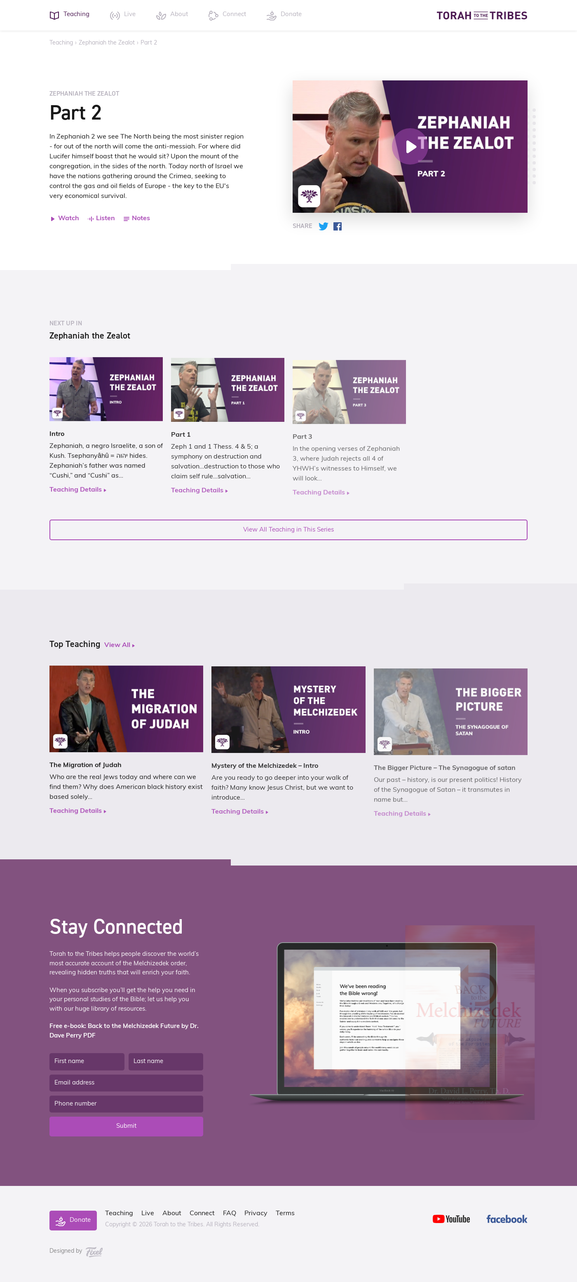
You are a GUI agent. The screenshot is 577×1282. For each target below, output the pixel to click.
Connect (202, 1213)
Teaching (61, 43)
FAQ (229, 1213)
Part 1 (181, 442)
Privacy (255, 1213)
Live (147, 1213)
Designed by (76, 1251)
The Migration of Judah (85, 769)
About (171, 1213)
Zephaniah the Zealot (107, 43)
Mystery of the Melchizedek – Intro (264, 773)
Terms (285, 1213)
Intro (56, 438)
